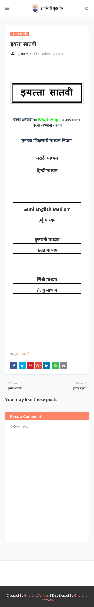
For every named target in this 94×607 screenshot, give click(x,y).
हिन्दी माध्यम (47, 170)
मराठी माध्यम (47, 158)
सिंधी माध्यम (47, 279)
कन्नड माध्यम (47, 250)
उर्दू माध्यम (47, 220)
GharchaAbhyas (36, 595)
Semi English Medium (47, 209)
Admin (26, 53)
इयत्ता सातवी (22, 354)
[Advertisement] (52, 68)
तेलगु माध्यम (47, 290)
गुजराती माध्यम (47, 239)
